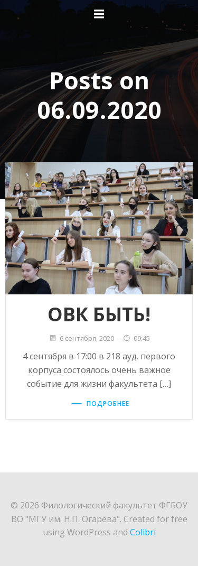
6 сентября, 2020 (81, 338)
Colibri (143, 532)
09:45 (136, 338)
